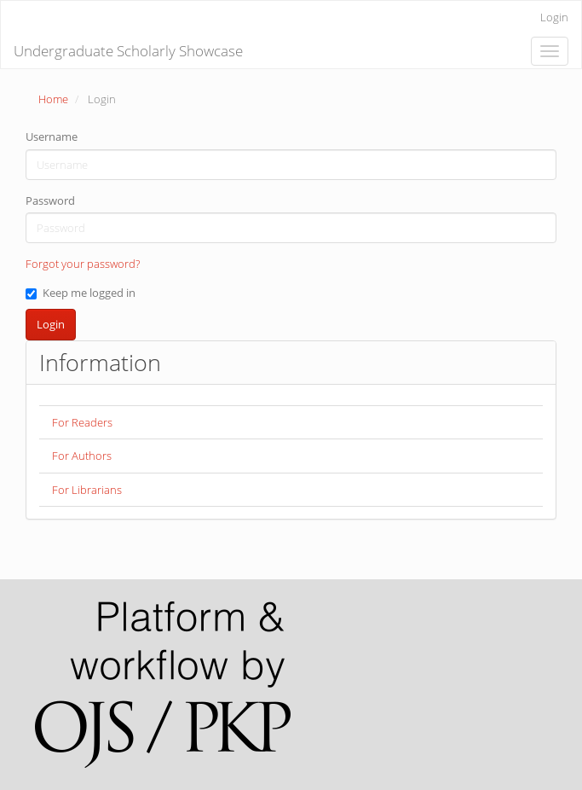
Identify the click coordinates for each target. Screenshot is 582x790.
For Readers (82, 422)
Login (554, 17)
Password (50, 200)
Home (53, 99)
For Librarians (87, 489)
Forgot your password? (83, 263)
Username (52, 136)
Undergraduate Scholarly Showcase (128, 51)
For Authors (82, 455)
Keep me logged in (80, 292)
